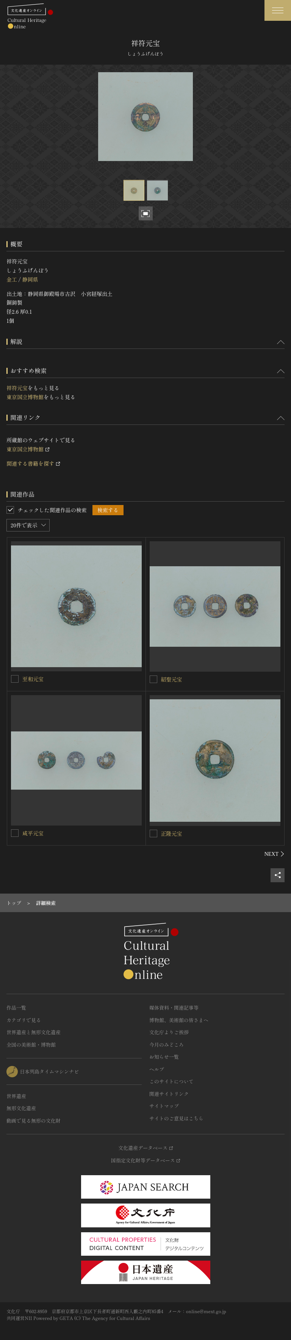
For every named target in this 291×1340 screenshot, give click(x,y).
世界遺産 (16, 1096)
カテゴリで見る (23, 1020)
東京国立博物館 (25, 397)
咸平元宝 (33, 833)
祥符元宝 (17, 388)
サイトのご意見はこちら (176, 1118)
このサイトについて (171, 1081)
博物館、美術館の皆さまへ (178, 1020)
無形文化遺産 (21, 1108)
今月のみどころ (166, 1044)
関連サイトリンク (169, 1093)
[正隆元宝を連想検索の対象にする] (153, 833)
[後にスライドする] (274, 854)
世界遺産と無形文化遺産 (33, 1032)
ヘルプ (156, 1069)
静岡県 (30, 279)
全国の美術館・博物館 (31, 1044)
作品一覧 (16, 1007)
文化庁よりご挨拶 (169, 1032)
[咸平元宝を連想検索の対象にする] (15, 833)
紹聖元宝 (171, 679)
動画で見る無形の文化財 (33, 1120)
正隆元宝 (171, 833)
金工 (11, 279)
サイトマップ (164, 1105)
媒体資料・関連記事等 (174, 1007)
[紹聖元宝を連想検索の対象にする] (153, 679)
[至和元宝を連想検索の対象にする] (15, 679)
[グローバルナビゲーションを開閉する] (277, 10)
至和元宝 (33, 679)
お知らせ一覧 (164, 1056)
